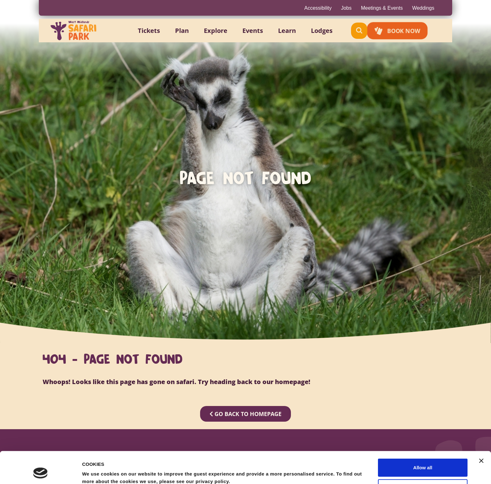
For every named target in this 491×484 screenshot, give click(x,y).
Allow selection (423, 458)
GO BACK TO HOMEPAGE (245, 414)
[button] (156, 30)
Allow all (422, 437)
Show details (328, 471)
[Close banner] (481, 431)
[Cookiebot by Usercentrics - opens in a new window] (40, 471)
